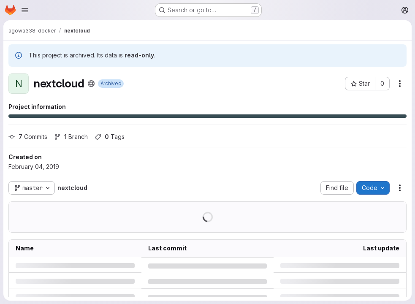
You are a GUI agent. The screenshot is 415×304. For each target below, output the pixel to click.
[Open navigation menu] (25, 10)
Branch (71, 136)
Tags (110, 136)
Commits (27, 136)
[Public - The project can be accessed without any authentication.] (91, 83)
